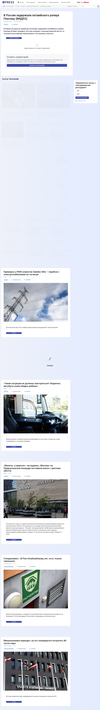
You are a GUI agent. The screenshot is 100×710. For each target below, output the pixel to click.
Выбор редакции (53, 2)
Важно (6, 24)
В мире (20, 2)
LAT (4, 6)
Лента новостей (30, 2)
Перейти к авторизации (36, 65)
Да (78, 90)
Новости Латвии (42, 2)
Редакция (70, 6)
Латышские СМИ (65, 2)
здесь (54, 62)
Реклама (75, 6)
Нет (78, 94)
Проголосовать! (82, 97)
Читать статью (14, 38)
